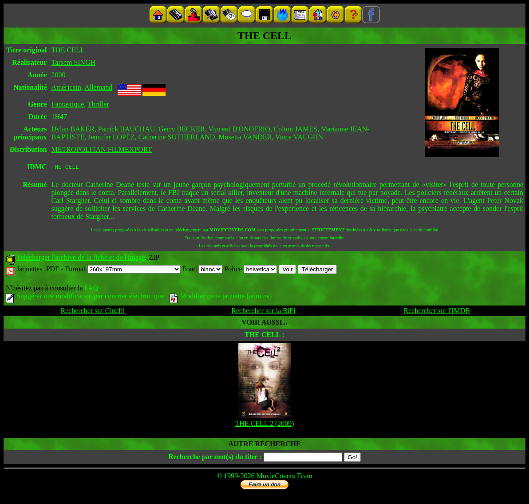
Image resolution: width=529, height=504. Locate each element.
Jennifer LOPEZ (111, 137)
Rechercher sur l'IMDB (437, 312)
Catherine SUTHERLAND (176, 137)
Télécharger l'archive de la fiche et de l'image (80, 258)
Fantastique (67, 104)
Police (250, 270)
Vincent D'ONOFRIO (239, 129)
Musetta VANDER (245, 137)
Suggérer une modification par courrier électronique (85, 297)
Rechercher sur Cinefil (92, 312)
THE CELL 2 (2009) (264, 425)
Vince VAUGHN (299, 137)
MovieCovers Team (284, 477)
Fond (202, 270)
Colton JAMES (295, 129)
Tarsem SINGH (73, 62)
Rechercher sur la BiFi (263, 312)
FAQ (91, 289)
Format (122, 270)
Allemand (98, 87)
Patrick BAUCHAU (126, 129)
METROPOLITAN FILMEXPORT (101, 149)
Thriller (98, 104)
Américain (66, 87)
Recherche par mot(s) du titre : (215, 458)
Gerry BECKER (181, 129)
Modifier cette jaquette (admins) (221, 297)
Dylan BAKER (73, 129)
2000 (58, 75)
